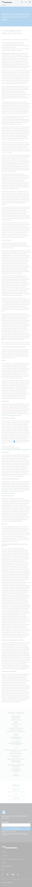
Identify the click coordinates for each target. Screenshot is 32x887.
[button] (29, 1)
